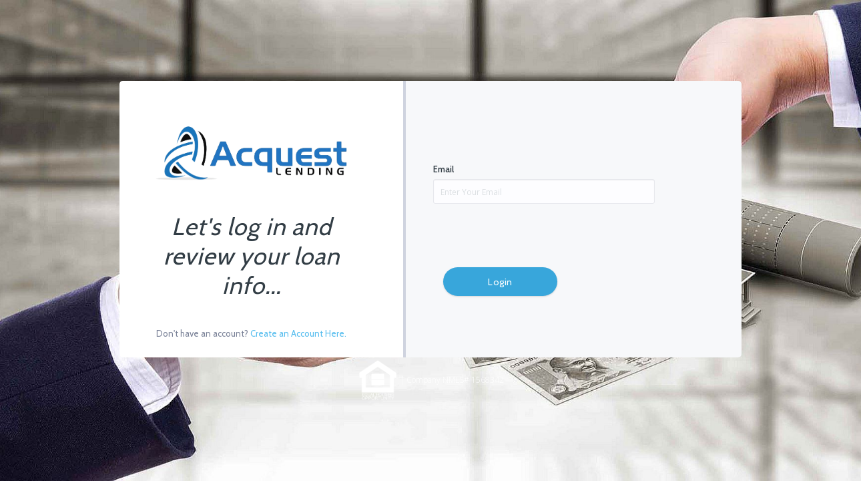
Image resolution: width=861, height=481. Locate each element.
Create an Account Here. (298, 333)
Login (500, 282)
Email (443, 169)
